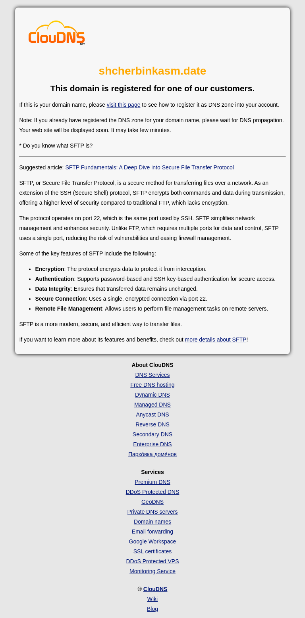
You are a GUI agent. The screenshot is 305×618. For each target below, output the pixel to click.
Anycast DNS (152, 414)
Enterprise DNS (152, 444)
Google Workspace (152, 541)
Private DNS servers (152, 512)
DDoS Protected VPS (152, 561)
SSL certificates (152, 551)
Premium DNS (152, 482)
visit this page (124, 105)
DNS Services (152, 375)
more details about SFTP (216, 339)
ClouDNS (155, 589)
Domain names (152, 521)
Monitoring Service (152, 571)
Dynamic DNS (152, 395)
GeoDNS (152, 502)
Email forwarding (152, 531)
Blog (152, 609)
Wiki (152, 599)
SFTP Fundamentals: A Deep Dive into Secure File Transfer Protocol (149, 167)
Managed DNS (152, 404)
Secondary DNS (152, 434)
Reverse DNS (152, 424)
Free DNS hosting (152, 385)
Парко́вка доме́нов (152, 454)
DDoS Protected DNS (153, 492)
